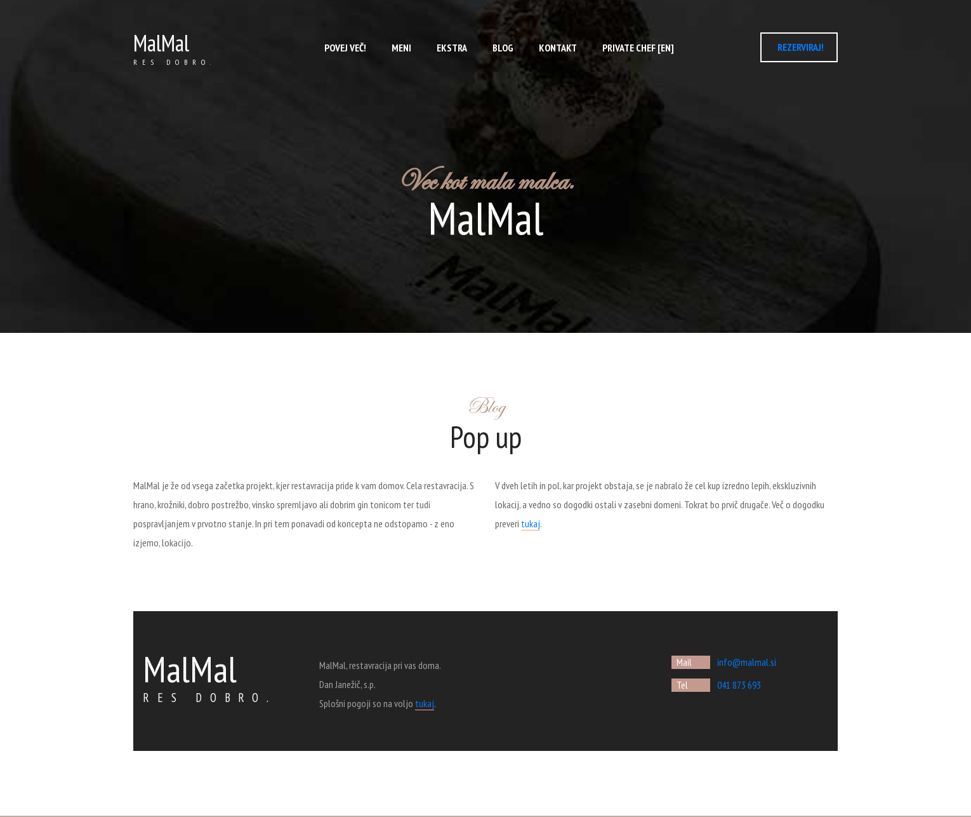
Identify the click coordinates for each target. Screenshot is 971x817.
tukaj (530, 523)
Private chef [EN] (638, 47)
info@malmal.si (746, 662)
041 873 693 (739, 685)
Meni (401, 47)
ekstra (452, 47)
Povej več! (345, 47)
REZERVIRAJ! (800, 47)
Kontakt (558, 47)
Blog (502, 47)
